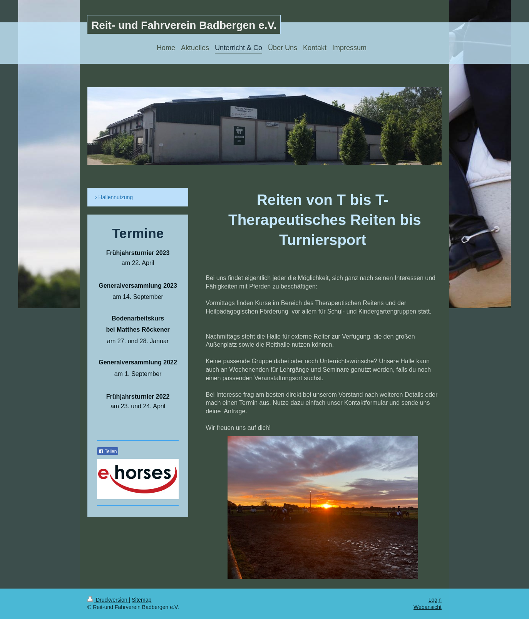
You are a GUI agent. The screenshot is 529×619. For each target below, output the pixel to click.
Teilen (108, 451)
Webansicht (427, 607)
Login (435, 600)
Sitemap (141, 600)
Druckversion (108, 600)
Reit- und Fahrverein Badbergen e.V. (183, 25)
